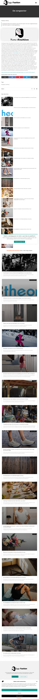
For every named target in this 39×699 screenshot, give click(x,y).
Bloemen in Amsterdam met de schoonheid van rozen (22, 210)
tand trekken (16, 54)
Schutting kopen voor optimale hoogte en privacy (22, 179)
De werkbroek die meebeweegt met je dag (12, 654)
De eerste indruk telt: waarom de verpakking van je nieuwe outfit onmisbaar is (19, 375)
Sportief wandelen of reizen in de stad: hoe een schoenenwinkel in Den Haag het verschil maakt (18, 451)
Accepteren (19, 690)
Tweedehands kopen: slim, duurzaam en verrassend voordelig (24, 159)
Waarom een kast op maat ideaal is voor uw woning (13, 324)
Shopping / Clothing (5, 85)
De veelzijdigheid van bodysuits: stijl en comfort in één (22, 230)
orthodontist (16, 63)
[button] (36, 681)
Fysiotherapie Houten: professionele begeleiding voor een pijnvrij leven (25, 98)
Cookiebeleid (19, 698)
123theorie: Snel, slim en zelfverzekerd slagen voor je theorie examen (17, 299)
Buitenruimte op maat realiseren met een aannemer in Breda (23, 149)
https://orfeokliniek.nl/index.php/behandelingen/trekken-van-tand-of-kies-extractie (18, 73)
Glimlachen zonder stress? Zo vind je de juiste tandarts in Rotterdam (17, 629)
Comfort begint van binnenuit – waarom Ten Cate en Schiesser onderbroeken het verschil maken (19, 528)
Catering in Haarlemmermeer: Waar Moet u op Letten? (14, 502)
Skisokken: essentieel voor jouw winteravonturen (21, 129)
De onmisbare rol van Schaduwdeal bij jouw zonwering (22, 220)
